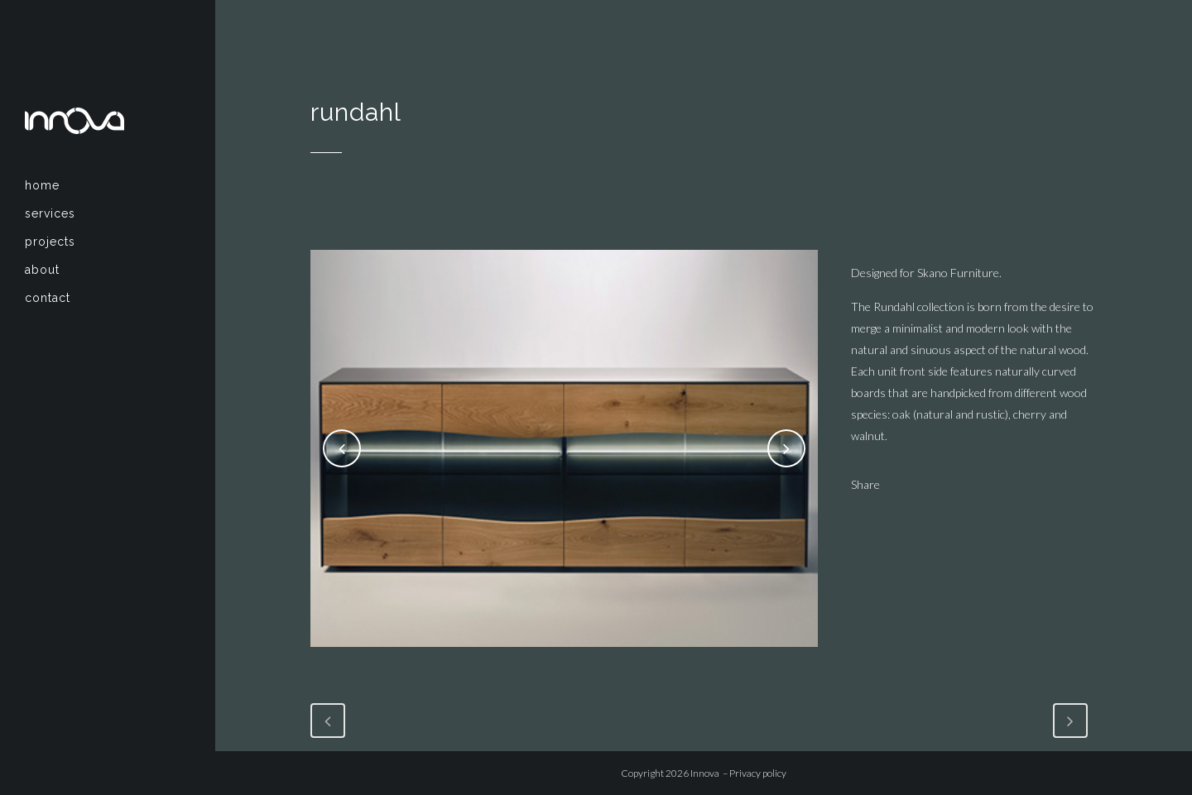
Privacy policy (757, 773)
